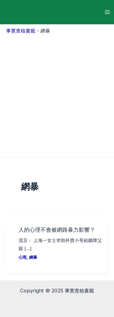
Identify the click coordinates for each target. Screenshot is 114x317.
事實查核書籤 (20, 31)
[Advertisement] (57, 94)
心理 (22, 257)
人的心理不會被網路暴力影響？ (57, 229)
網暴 (33, 257)
